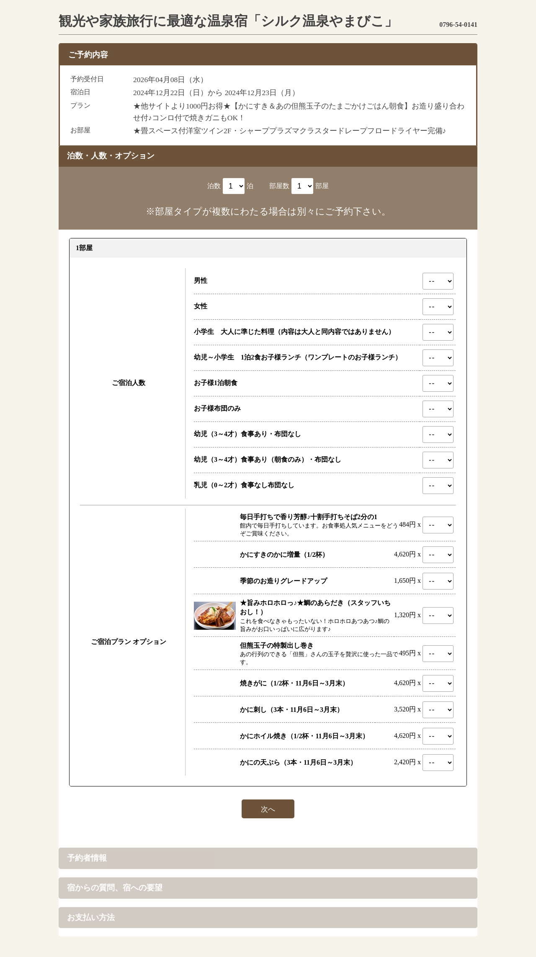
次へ (268, 808)
